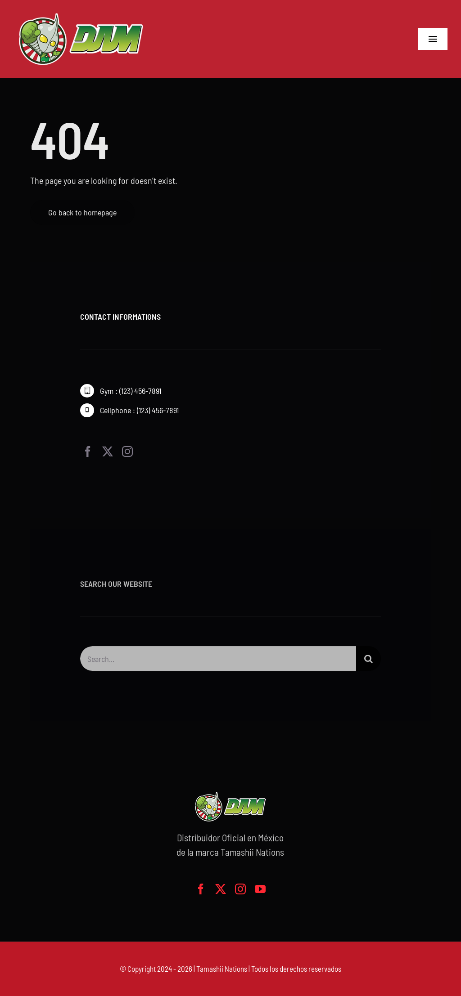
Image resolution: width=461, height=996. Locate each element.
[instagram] (127, 452)
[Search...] (218, 660)
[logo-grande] (81, 13)
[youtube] (260, 889)
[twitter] (107, 452)
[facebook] (87, 452)
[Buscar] (368, 660)
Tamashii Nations (221, 968)
